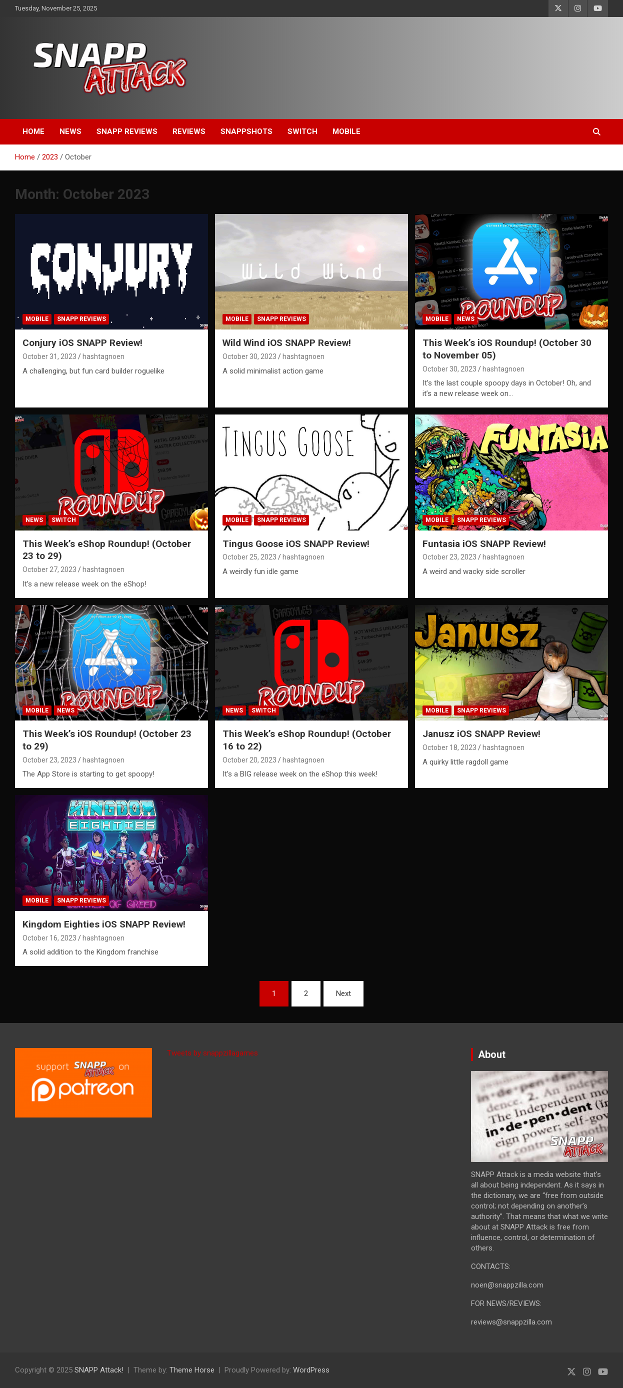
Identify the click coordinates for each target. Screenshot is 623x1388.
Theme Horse (192, 1370)
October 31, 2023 (49, 356)
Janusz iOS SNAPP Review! (481, 734)
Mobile (346, 131)
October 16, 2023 (49, 938)
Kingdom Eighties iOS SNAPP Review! (104, 924)
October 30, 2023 (249, 356)
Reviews (189, 131)
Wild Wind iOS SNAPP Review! (286, 342)
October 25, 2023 (249, 557)
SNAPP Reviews (127, 131)
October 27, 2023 (49, 570)
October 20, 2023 (249, 760)
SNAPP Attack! (99, 1370)
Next (343, 993)
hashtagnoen (103, 356)
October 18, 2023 (449, 748)
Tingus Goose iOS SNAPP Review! (296, 544)
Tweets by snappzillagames (212, 1053)
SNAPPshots (246, 131)
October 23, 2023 (449, 557)
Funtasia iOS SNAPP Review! (484, 544)
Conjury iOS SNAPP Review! (82, 342)
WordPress (311, 1370)
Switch (303, 131)
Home (33, 131)
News (71, 131)
